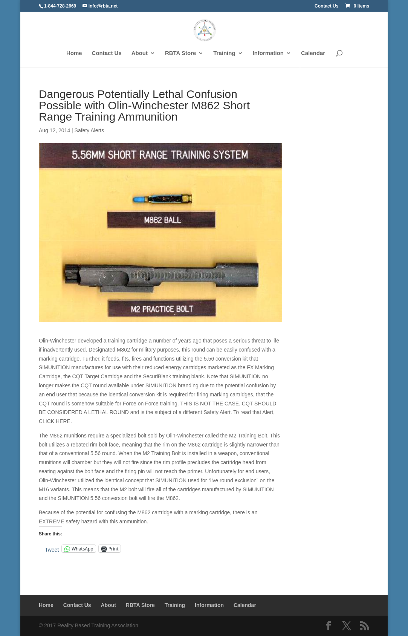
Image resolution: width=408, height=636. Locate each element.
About (139, 53)
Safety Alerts (89, 130)
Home (74, 53)
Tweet (52, 549)
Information (268, 53)
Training (224, 53)
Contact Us (326, 6)
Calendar (313, 53)
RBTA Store (180, 53)
